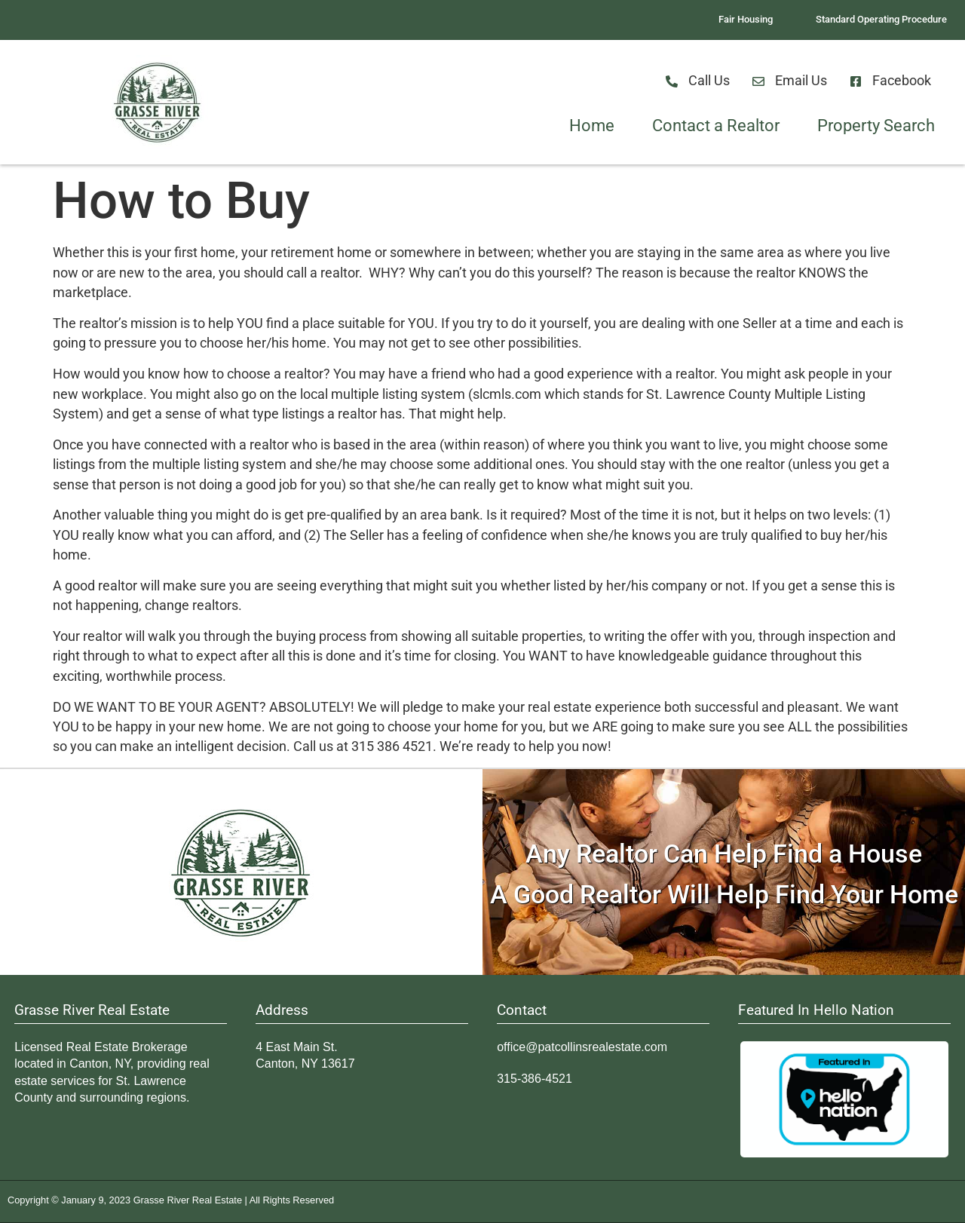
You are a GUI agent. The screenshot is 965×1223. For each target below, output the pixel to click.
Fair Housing (745, 19)
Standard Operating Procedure (881, 19)
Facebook (901, 80)
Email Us (801, 80)
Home (591, 125)
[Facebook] (856, 81)
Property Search (876, 125)
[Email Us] (758, 81)
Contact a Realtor (716, 125)
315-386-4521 (534, 1078)
